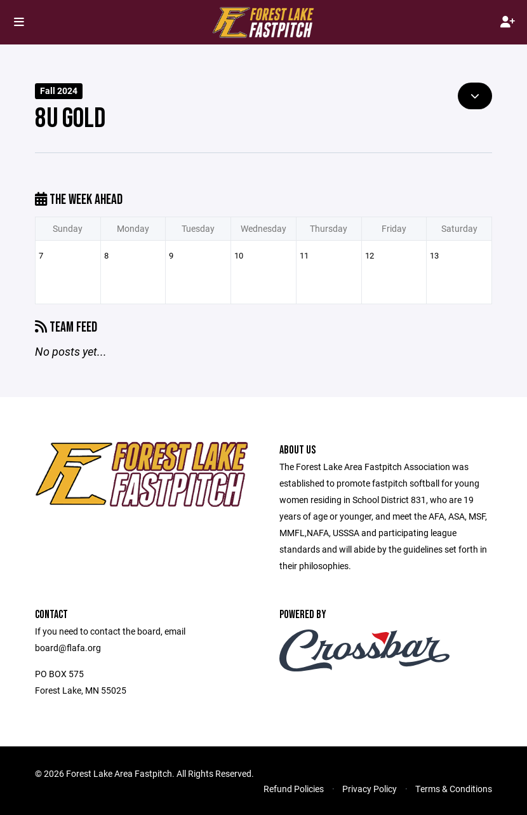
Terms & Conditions (453, 789)
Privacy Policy (369, 789)
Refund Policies (294, 789)
